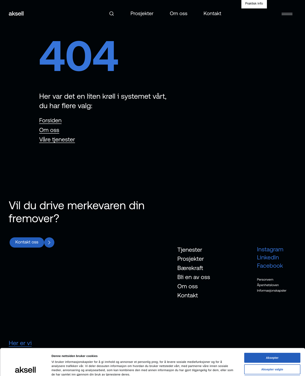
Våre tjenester (57, 139)
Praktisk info (254, 3)
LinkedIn (268, 257)
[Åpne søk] (111, 13)
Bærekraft (190, 268)
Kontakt (212, 14)
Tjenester (189, 249)
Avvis (272, 353)
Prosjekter (141, 14)
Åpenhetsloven (268, 285)
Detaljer (209, 368)
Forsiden (50, 120)
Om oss (178, 14)
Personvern (265, 279)
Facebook (270, 265)
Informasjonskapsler (272, 290)
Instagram (270, 249)
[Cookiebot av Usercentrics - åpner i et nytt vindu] (25, 368)
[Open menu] (287, 11)
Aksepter (272, 330)
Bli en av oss (193, 277)
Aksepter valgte (272, 342)
